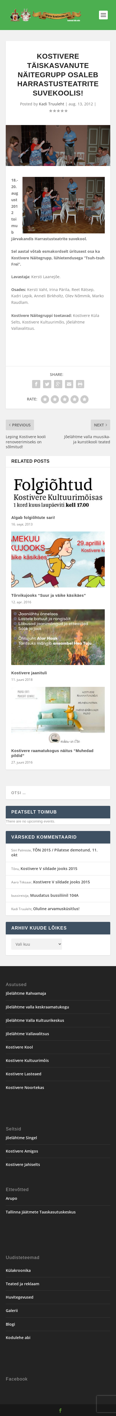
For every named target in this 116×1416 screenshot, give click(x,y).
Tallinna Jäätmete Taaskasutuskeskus (41, 1212)
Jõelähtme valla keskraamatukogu (37, 1007)
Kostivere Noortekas (25, 1087)
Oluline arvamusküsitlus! (56, 908)
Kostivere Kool (19, 1047)
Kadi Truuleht (51, 103)
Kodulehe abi (18, 1337)
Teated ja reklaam (22, 1283)
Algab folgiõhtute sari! (33, 517)
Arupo (11, 1198)
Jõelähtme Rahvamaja (26, 993)
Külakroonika (18, 1270)
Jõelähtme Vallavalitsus (27, 1033)
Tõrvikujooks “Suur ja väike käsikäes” (48, 595)
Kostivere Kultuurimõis (27, 1060)
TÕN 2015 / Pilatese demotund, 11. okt (54, 852)
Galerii (12, 1310)
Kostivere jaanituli (29, 673)
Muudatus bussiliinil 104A (54, 895)
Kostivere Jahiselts (23, 1164)
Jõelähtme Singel (21, 1137)
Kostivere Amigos (22, 1151)
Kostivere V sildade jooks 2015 (49, 868)
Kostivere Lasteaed (23, 1073)
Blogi (10, 1324)
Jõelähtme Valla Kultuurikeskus (35, 1020)
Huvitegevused (19, 1297)
